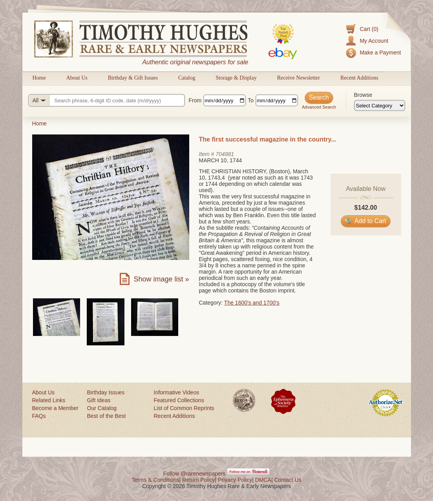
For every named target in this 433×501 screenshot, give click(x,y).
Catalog (186, 78)
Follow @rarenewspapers (194, 473)
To (251, 100)
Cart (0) (369, 29)
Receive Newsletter (298, 78)
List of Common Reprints (184, 408)
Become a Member (55, 408)
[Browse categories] (379, 105)
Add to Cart (365, 221)
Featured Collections (179, 400)
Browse (363, 95)
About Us (77, 78)
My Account (374, 41)
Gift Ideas (99, 400)
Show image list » (161, 279)
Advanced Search (319, 107)
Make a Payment (380, 52)
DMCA (263, 480)
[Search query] (106, 100)
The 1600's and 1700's (252, 303)
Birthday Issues (106, 392)
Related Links (49, 400)
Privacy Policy (235, 480)
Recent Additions (359, 78)
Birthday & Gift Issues (133, 78)
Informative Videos (176, 392)
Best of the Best (106, 416)
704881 (225, 154)
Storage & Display (236, 78)
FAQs (39, 416)
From (195, 100)
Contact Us (287, 480)
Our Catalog (102, 408)
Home (39, 78)
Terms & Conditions (155, 480)
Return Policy (198, 480)
